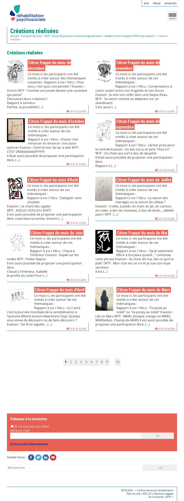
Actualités (170, 3)
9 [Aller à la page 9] (107, 362)
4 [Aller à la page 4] (81, 362)
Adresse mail (19, 431)
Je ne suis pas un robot (30, 426)
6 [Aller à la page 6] (91, 362)
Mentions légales (164, 493)
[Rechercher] (75, 467)
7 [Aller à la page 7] (97, 362)
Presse (157, 3)
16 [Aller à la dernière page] (117, 362)
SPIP (168, 497)
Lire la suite (76, 111)
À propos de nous (31, 36)
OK (157, 436)
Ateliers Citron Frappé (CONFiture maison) (129, 36)
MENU (172, 17)
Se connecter (156, 497)
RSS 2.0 (147, 493)
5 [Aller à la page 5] (86, 362)
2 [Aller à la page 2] (71, 362)
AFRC (146, 3)
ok (160, 467)
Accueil (14, 36)
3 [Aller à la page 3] (76, 362)
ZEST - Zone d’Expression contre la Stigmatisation (73, 36)
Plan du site (133, 493)
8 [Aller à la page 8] (102, 362)
